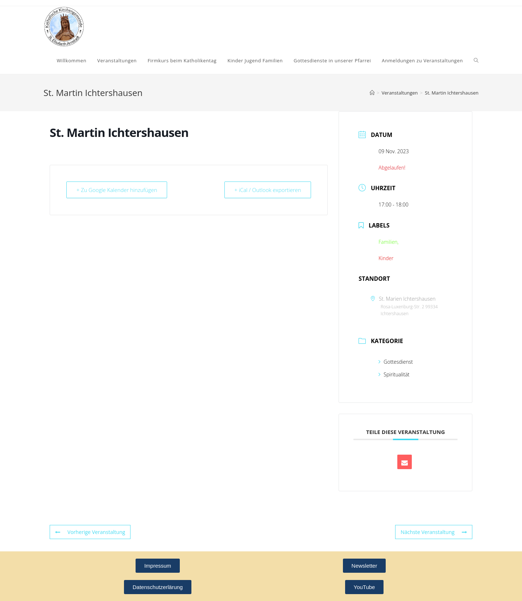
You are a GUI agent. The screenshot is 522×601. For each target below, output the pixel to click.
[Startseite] (372, 92)
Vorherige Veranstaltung (90, 532)
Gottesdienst (395, 361)
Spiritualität (393, 374)
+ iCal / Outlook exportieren (267, 189)
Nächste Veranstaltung (434, 532)
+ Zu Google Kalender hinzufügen (117, 189)
